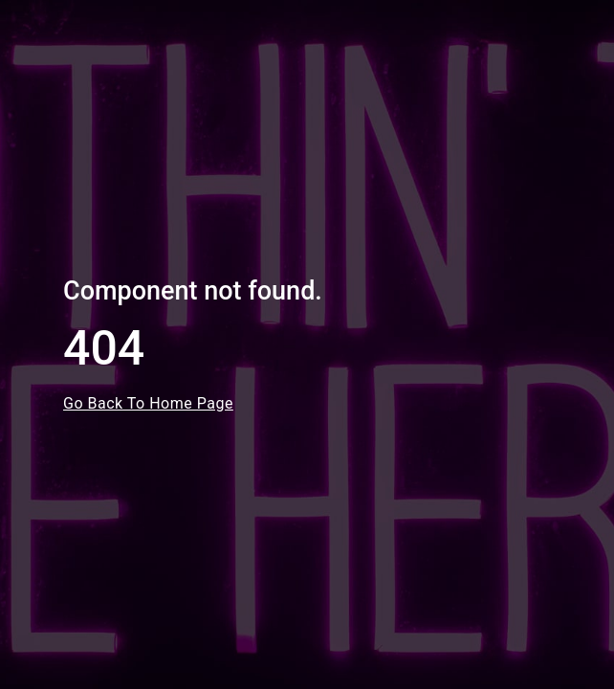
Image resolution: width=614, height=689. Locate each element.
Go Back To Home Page (148, 403)
